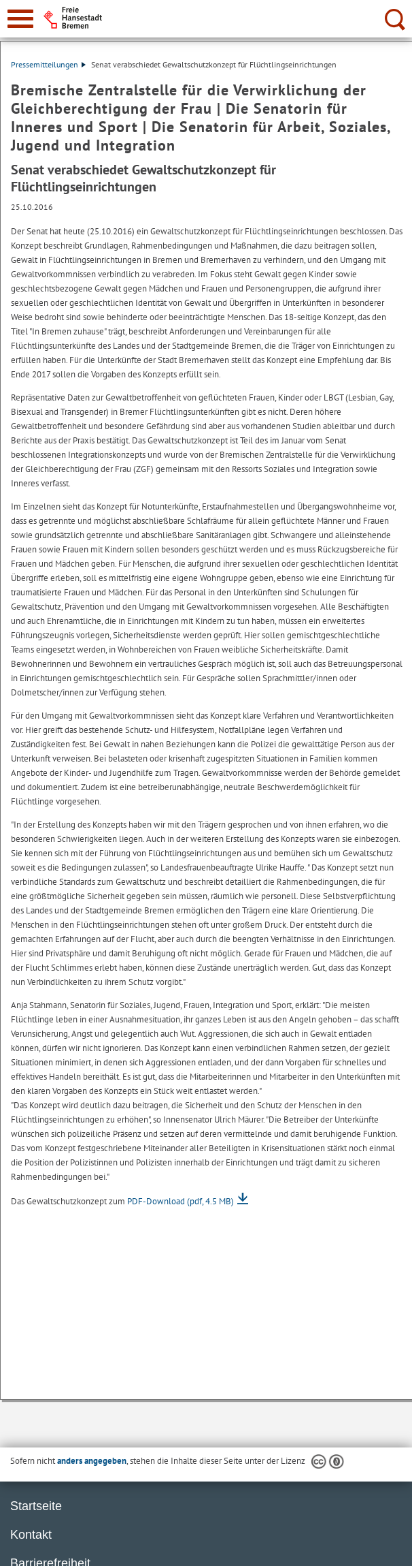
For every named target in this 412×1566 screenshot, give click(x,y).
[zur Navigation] (20, 18)
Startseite (36, 1506)
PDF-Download (180, 1201)
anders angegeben (91, 1461)
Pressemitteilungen (48, 64)
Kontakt (31, 1534)
